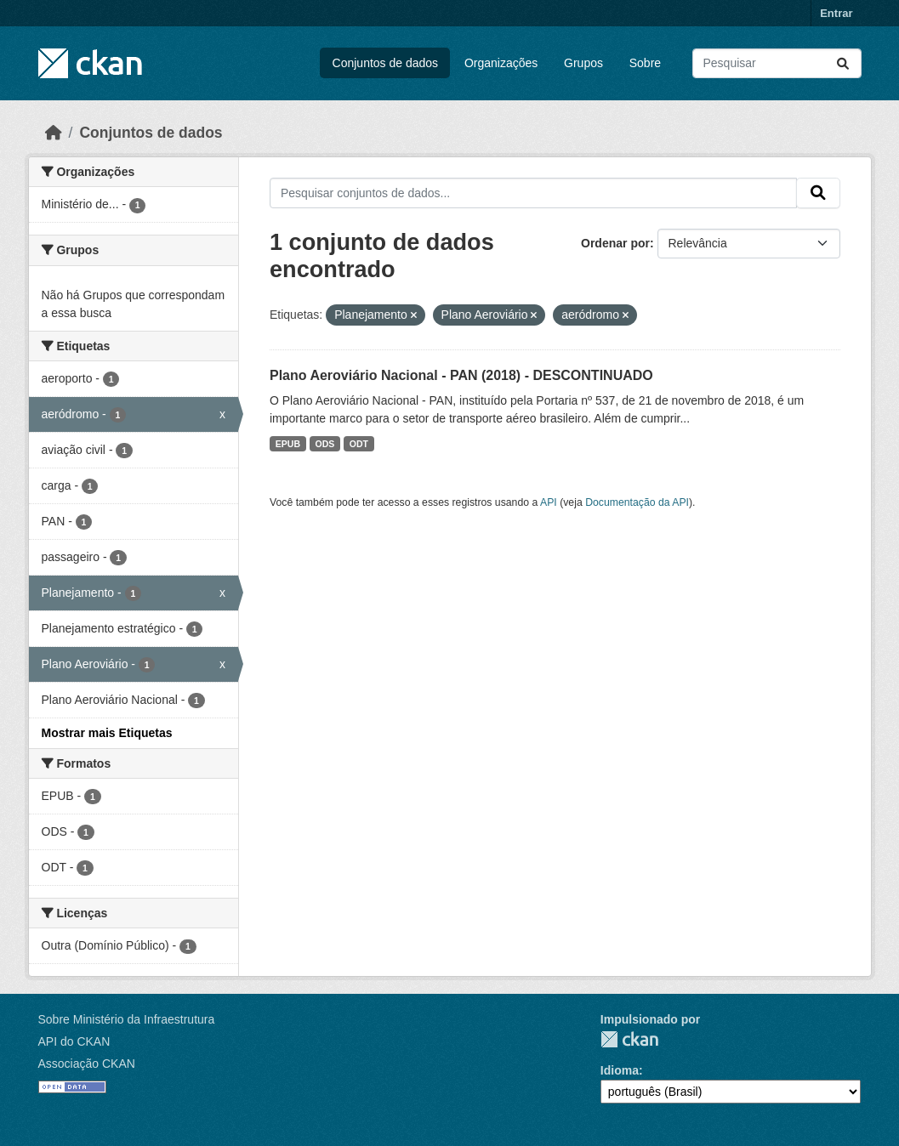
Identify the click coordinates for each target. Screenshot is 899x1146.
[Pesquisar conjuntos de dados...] (777, 63)
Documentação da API (637, 502)
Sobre (645, 63)
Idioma (619, 1070)
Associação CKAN (86, 1063)
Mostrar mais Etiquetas (107, 733)
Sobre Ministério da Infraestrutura (126, 1019)
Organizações (501, 63)
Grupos (583, 63)
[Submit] (843, 63)
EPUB (288, 444)
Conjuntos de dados (386, 63)
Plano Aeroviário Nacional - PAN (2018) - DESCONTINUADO (461, 375)
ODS (325, 444)
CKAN (629, 1039)
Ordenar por (615, 243)
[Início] (53, 132)
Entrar (836, 13)
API (548, 502)
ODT (359, 444)
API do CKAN (74, 1041)
